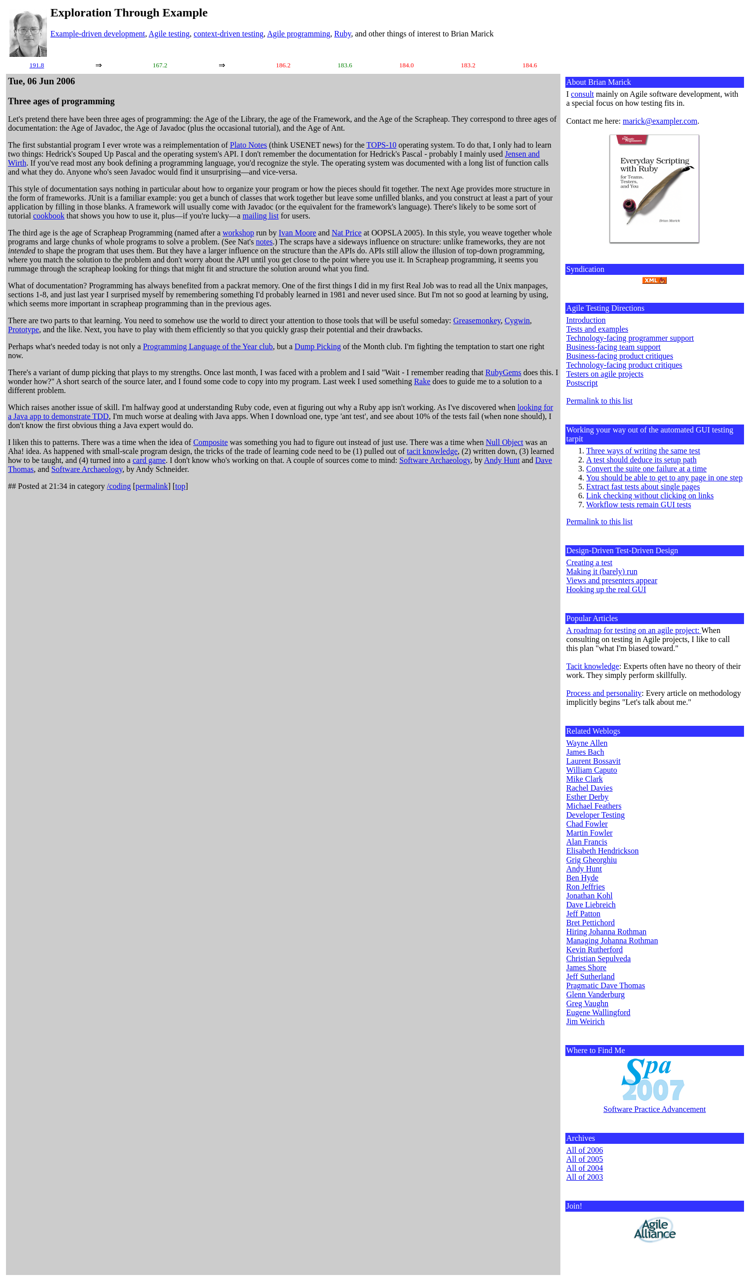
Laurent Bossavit (593, 761)
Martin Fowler (589, 833)
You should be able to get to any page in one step (664, 477)
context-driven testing (228, 33)
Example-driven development (97, 33)
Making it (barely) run (602, 571)
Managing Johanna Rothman (612, 940)
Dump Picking (317, 346)
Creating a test (589, 562)
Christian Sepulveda (598, 958)
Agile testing (169, 33)
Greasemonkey (477, 320)
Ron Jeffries (585, 886)
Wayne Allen (587, 743)
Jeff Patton (583, 913)
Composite (210, 442)
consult (582, 94)
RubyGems (503, 372)
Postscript (582, 383)
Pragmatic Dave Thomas (605, 985)
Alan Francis (586, 842)
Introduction (586, 320)
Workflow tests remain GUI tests (638, 504)
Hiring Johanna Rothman (606, 931)
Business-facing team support (613, 347)
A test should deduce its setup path (641, 459)
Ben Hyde (582, 877)
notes (264, 241)
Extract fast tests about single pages (643, 486)
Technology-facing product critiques (624, 365)
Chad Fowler (587, 824)
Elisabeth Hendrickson (602, 851)
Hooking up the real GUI (606, 589)
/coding (119, 486)
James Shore (586, 967)
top (180, 486)
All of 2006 (584, 1150)
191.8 (36, 65)
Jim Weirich (585, 1021)
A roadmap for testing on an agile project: (634, 630)
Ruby (342, 33)
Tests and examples (597, 329)
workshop (238, 232)
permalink (152, 486)
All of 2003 (584, 1177)
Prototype (23, 329)
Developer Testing (595, 815)
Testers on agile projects (605, 374)
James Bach (585, 752)
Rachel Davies (589, 788)
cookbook (48, 216)
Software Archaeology (434, 460)
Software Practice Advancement (654, 1109)
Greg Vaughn (587, 1003)
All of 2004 (584, 1168)
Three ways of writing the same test (643, 450)
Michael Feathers (594, 806)
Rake (422, 381)
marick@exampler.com (660, 121)
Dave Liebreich (591, 904)
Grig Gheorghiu (591, 860)
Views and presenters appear (612, 580)
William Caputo (591, 770)
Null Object (504, 442)
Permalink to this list (599, 401)
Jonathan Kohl (589, 895)
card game (149, 460)
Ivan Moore (297, 232)
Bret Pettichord (590, 922)
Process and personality (604, 693)
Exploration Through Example (129, 12)
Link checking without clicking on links (650, 495)
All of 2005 (584, 1159)
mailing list (260, 216)
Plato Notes (248, 145)
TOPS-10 (381, 145)
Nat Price (347, 232)
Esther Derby (587, 797)
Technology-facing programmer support (630, 338)
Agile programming (298, 33)
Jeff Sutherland (590, 976)
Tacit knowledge (592, 666)
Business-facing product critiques (619, 356)
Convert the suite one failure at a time (646, 468)
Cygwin (517, 320)
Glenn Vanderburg (595, 994)
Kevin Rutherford (594, 949)
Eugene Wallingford (598, 1012)
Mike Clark (584, 779)
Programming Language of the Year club (207, 346)
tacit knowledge (432, 451)
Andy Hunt (502, 460)
